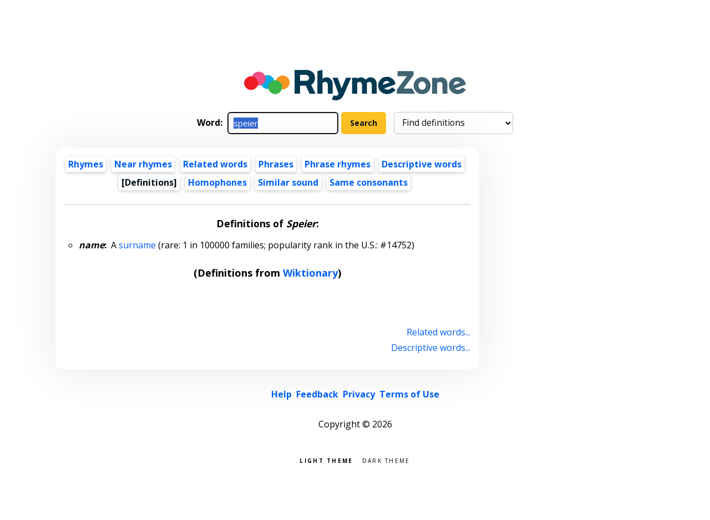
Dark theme (386, 460)
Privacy (359, 394)
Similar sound (288, 182)
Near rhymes (143, 164)
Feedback (317, 394)
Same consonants (368, 182)
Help (281, 394)
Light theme (326, 460)
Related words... (438, 332)
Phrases (275, 164)
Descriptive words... (430, 347)
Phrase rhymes (338, 164)
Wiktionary (310, 272)
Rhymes (85, 164)
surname (137, 245)
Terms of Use (409, 394)
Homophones (217, 182)
